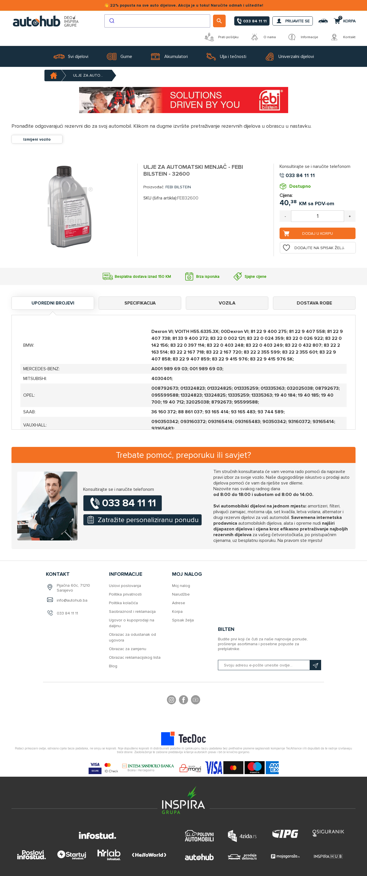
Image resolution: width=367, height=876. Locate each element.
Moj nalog (181, 585)
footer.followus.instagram (171, 700)
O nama (263, 37)
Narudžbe (181, 594)
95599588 (246, 402)
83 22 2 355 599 (262, 352)
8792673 (221, 402)
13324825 (215, 395)
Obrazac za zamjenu (127, 648)
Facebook (183, 700)
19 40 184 (285, 395)
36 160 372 (163, 412)
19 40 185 (308, 395)
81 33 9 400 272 (190, 338)
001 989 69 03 (206, 369)
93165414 (323, 422)
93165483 (162, 428)
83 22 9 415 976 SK (271, 359)
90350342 (274, 422)
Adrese (178, 602)
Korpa (177, 611)
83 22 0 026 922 (304, 338)
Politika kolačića (123, 602)
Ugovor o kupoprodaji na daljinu (131, 623)
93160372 (299, 422)
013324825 (219, 388)
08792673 (327, 388)
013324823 (192, 388)
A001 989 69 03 (169, 369)
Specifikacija (140, 303)
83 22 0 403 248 (225, 345)
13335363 (261, 395)
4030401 (161, 378)
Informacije (302, 37)
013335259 (246, 388)
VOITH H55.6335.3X (196, 331)
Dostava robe (314, 303)
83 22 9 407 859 (191, 359)
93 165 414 (217, 412)
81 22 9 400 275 (269, 331)
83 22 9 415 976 (230, 359)
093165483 (247, 422)
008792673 (164, 388)
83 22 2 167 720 (223, 352)
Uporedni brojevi (53, 303)
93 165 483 (243, 412)
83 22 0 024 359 (265, 338)
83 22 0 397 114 (187, 345)
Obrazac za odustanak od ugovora (132, 637)
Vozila (227, 303)
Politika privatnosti (125, 594)
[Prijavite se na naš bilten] (269, 665)
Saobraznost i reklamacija (132, 611)
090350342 (164, 422)
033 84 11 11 (67, 613)
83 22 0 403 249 (264, 345)
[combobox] (157, 21)
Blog (113, 666)
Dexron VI (162, 331)
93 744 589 (270, 412)
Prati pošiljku (222, 37)
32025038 (197, 402)
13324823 (191, 395)
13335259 (238, 395)
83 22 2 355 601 (299, 352)
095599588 (164, 395)
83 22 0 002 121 (227, 338)
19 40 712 (173, 402)
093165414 (220, 422)
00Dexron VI (234, 331)
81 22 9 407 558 (307, 331)
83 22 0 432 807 (303, 345)
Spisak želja (183, 620)
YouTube (195, 700)
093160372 (193, 422)
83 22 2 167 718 (187, 352)
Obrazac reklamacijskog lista (135, 657)
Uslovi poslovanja (125, 585)
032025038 (300, 388)
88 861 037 (190, 412)
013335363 (272, 388)
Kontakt (343, 37)
